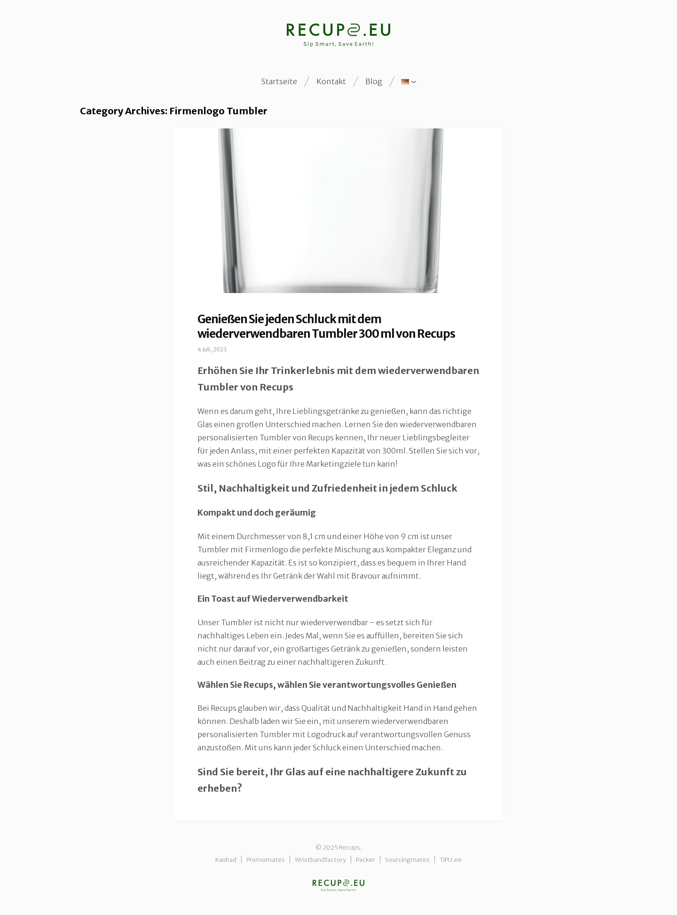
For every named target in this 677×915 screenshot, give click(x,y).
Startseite (279, 81)
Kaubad (225, 859)
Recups (338, 885)
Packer (365, 859)
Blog (373, 81)
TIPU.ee (451, 859)
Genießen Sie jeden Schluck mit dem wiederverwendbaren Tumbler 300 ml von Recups (326, 326)
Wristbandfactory (320, 859)
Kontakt (331, 81)
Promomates (265, 859)
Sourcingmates (407, 859)
